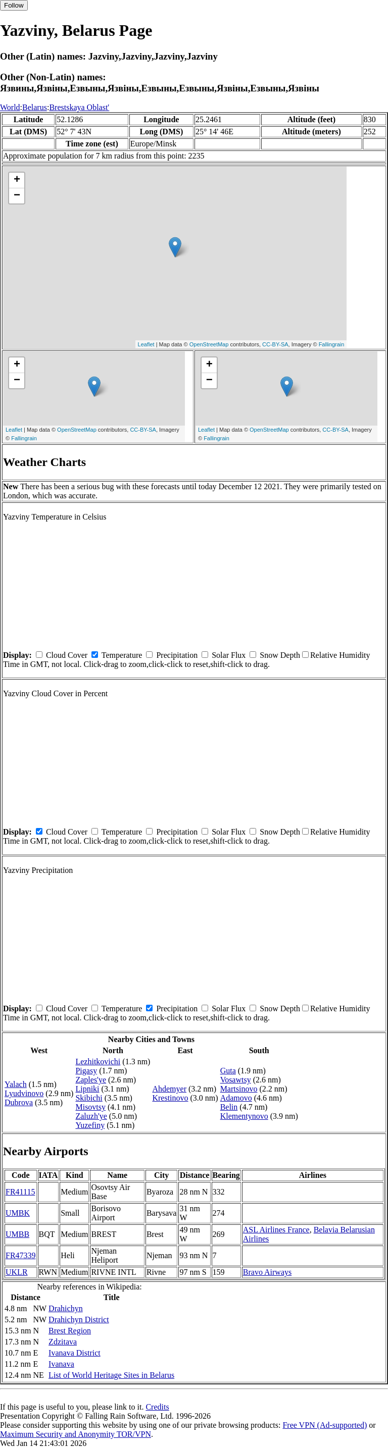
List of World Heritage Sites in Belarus (111, 1375)
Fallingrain (332, 344)
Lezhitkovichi (97, 1061)
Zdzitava (62, 1341)
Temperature (122, 655)
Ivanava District (74, 1353)
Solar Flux (229, 655)
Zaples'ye (90, 1079)
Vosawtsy (235, 1079)
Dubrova (19, 1102)
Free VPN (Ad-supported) (324, 1425)
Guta (228, 1070)
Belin (229, 1107)
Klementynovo (244, 1116)
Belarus (34, 107)
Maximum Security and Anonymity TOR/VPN (75, 1434)
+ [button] (17, 180)
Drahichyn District (78, 1319)
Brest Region (69, 1330)
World (10, 107)
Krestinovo (170, 1098)
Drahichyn (65, 1308)
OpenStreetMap (209, 344)
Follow (14, 5)
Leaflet (146, 344)
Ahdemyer (169, 1088)
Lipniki (87, 1088)
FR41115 (20, 1191)
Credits (157, 1407)
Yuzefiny (90, 1125)
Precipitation (177, 655)
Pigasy (86, 1070)
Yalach (16, 1084)
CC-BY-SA (275, 344)
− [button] (17, 195)
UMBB (17, 1234)
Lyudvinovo (24, 1093)
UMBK (18, 1213)
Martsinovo (239, 1088)
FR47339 (21, 1255)
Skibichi (88, 1098)
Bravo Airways (267, 1272)
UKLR (17, 1272)
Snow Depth (280, 655)
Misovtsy (90, 1107)
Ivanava (61, 1364)
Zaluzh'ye (91, 1116)
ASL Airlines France (276, 1229)
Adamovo (236, 1098)
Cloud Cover (66, 655)
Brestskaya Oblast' (79, 107)
